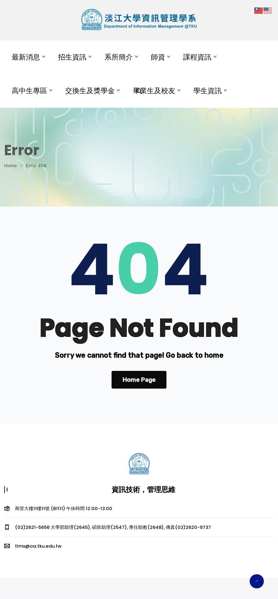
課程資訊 (197, 57)
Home (10, 165)
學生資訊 (207, 91)
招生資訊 (72, 57)
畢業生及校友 (154, 91)
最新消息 (26, 57)
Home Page (139, 379)
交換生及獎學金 (90, 91)
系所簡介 (118, 57)
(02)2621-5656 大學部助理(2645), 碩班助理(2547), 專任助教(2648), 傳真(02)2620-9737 (113, 527)
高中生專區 (29, 91)
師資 (158, 57)
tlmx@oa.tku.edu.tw (38, 546)
